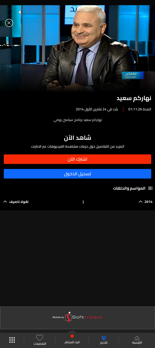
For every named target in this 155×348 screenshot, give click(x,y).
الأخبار (103, 340)
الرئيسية (137, 340)
